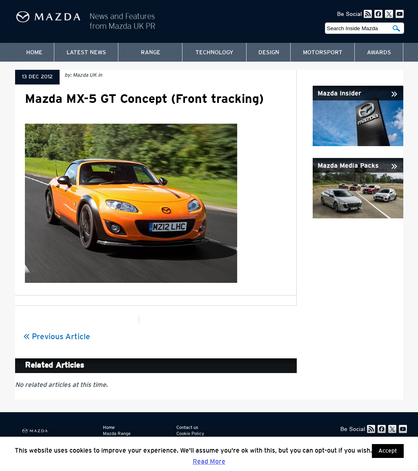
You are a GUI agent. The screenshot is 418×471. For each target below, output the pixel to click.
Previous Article (56, 337)
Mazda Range (117, 433)
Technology (214, 53)
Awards (379, 53)
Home (34, 53)
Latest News (86, 53)
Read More (209, 461)
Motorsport (322, 53)
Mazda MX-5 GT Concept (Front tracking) (144, 99)
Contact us (187, 427)
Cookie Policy (190, 433)
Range (150, 53)
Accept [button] (387, 451)
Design (268, 53)
